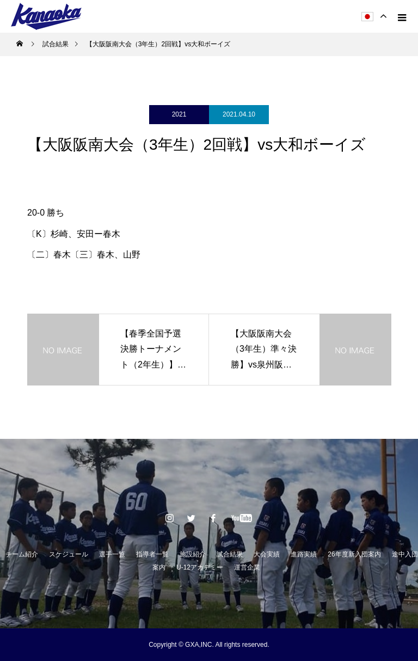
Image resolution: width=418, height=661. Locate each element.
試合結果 (230, 554)
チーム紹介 (21, 554)
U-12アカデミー (199, 567)
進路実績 (304, 554)
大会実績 (267, 554)
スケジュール (68, 554)
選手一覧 (112, 554)
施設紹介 (193, 554)
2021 (179, 114)
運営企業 (247, 567)
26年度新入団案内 (354, 554)
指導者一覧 (152, 554)
